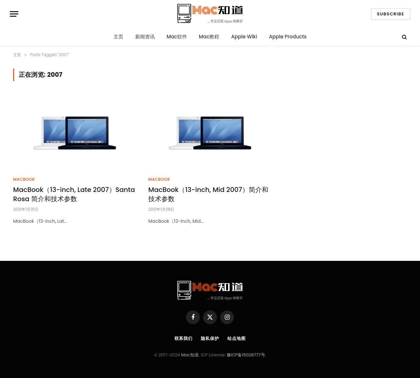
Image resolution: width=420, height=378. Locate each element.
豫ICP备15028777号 (246, 355)
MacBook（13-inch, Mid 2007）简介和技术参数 (208, 194)
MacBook (24, 179)
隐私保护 (210, 338)
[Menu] (14, 14)
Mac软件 (177, 36)
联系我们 (184, 338)
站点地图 (236, 338)
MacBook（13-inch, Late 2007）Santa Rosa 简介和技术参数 (74, 194)
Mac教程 (209, 36)
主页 (118, 36)
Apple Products (288, 36)
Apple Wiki (244, 36)
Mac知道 (190, 355)
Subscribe (390, 14)
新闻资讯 (145, 36)
